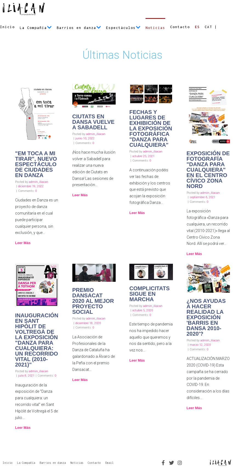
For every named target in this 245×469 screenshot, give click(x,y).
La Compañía (36, 28)
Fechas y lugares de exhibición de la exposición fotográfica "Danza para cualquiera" (150, 128)
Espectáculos (123, 28)
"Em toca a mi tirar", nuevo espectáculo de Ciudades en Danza (36, 164)
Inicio (7, 27)
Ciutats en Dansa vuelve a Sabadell (93, 121)
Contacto (180, 27)
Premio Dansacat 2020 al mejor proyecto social (93, 301)
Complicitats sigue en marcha (149, 293)
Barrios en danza (79, 28)
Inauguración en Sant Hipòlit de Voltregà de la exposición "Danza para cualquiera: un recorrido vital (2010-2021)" (36, 340)
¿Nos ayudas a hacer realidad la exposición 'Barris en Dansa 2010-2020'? (206, 317)
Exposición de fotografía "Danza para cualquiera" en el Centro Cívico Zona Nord (208, 169)
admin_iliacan (38, 182)
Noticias (155, 28)
